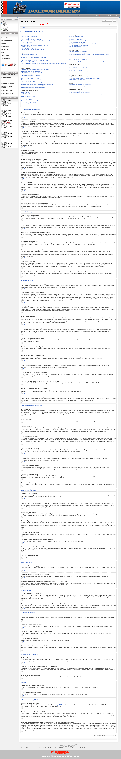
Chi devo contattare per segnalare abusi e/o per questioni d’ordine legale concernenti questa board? (92, 94)
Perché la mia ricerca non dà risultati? (78, 67)
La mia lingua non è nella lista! (28, 58)
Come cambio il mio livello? (27, 61)
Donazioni (5, 29)
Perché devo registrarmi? (27, 38)
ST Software (67, 745)
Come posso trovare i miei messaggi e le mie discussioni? (82, 71)
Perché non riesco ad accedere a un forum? (31, 76)
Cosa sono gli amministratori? (76, 36)
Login (115, 24)
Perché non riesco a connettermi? (29, 36)
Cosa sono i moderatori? (75, 38)
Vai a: (94, 735)
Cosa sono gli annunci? (26, 99)
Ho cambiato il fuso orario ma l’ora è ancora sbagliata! (33, 57)
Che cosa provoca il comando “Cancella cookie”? (32, 49)
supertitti (5, 99)
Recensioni (102, 15)
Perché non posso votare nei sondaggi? (30, 78)
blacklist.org (74, 745)
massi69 (6, 142)
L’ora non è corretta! (25, 56)
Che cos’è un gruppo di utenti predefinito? (79, 45)
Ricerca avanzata (112, 22)
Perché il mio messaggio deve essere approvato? (32, 85)
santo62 (5, 132)
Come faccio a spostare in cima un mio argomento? (33, 87)
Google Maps (6, 27)
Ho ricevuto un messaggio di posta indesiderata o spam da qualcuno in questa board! (89, 54)
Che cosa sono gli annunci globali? (29, 97)
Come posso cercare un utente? (76, 70)
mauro (4, 119)
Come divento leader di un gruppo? (77, 42)
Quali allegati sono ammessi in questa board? (80, 84)
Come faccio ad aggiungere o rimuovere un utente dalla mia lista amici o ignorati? (88, 61)
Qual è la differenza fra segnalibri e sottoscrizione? (81, 76)
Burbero (5, 125)
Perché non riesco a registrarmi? (28, 48)
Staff (89, 739)
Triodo (5, 129)
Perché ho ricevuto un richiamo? (28, 81)
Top (24, 117)
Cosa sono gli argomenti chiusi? (28, 102)
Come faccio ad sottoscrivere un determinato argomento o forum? (84, 78)
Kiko (4, 112)
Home (76, 15)
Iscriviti (111, 24)
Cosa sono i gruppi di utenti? (76, 39)
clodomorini (6, 109)
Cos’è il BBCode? (25, 92)
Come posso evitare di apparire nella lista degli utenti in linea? (35, 40)
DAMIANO (5, 105)
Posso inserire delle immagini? (28, 96)
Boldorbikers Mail (110, 15)
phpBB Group (60, 705)
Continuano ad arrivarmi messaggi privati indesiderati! (81, 53)
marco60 (6, 145)
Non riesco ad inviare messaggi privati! (78, 51)
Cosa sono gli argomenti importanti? (29, 100)
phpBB (62, 744)
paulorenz (6, 138)
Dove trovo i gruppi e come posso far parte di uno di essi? (82, 40)
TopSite (96, 15)
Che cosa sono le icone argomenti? (29, 103)
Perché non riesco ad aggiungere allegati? (31, 79)
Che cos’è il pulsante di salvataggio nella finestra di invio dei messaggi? (37, 84)
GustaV (5, 115)
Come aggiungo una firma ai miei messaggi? (31, 72)
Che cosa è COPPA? (26, 46)
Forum (80, 15)
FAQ (107, 24)
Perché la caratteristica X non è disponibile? (79, 92)
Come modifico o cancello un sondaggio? (30, 75)
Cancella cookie (93, 739)
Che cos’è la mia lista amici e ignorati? (78, 59)
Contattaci (5, 28)
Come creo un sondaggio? (27, 74)
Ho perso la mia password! (27, 42)
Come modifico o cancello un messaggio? (30, 71)
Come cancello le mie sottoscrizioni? (77, 79)
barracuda (5, 102)
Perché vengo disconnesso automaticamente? (31, 39)
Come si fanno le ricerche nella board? (78, 66)
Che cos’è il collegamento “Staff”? (77, 46)
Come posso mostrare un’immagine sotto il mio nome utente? (35, 60)
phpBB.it (72, 746)
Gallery (85, 15)
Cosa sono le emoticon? (26, 95)
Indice (23, 27)
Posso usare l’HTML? (26, 93)
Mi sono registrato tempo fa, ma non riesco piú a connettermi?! (35, 45)
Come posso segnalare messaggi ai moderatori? (32, 82)
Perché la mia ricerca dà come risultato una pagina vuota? (82, 68)
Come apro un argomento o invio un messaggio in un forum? (35, 69)
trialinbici (6, 135)
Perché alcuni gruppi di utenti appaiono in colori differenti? (82, 43)
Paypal (117, 15)
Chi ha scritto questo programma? (77, 91)
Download (91, 15)
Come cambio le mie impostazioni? (29, 54)
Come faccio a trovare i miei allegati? (77, 86)
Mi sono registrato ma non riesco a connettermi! (32, 43)
